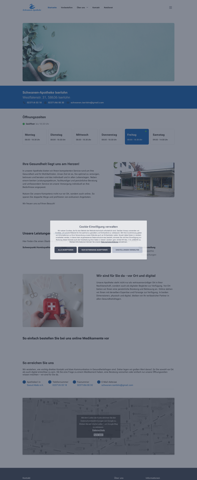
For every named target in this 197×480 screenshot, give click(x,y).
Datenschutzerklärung (109, 242)
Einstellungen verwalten (127, 250)
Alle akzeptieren (65, 250)
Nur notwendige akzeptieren (95, 250)
